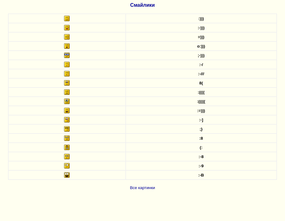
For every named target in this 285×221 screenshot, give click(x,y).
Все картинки (142, 187)
